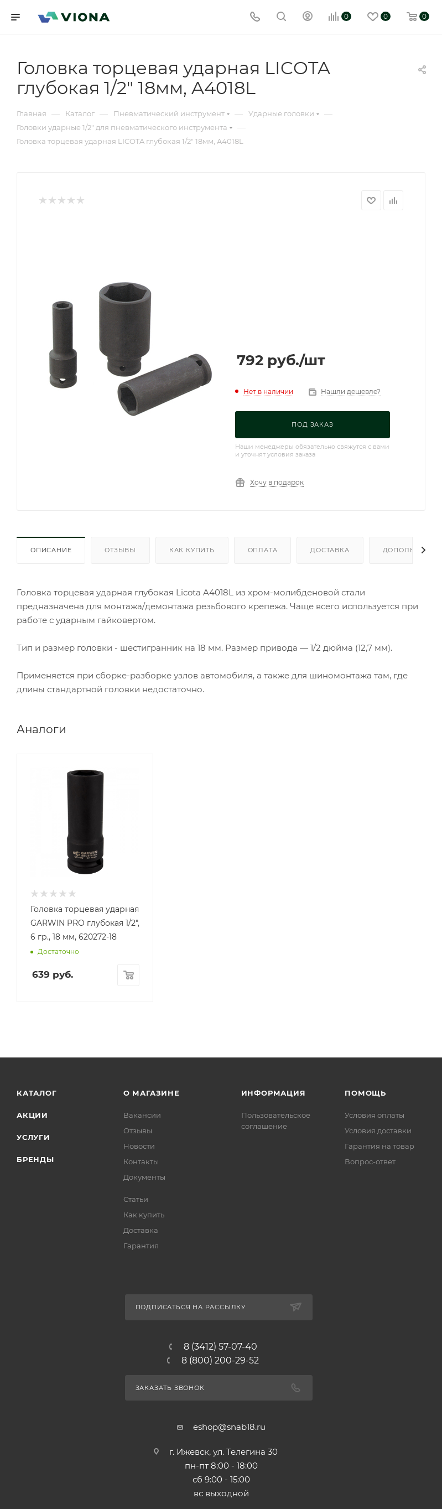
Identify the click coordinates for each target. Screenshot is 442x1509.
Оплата (263, 550)
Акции (32, 1358)
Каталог (37, 1335)
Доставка (329, 550)
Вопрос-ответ (370, 1404)
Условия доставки (378, 1373)
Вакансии (142, 1358)
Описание (50, 550)
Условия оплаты (374, 1358)
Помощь (365, 1335)
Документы (144, 1419)
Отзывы (120, 550)
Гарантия (141, 1488)
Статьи (135, 1442)
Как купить (192, 550)
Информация (273, 1335)
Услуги (33, 1380)
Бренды (35, 1402)
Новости (139, 1388)
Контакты (141, 1404)
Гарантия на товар (379, 1388)
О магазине (151, 1335)
